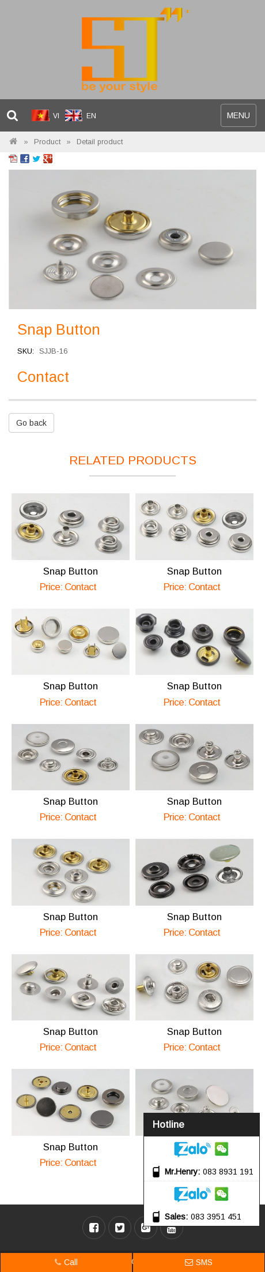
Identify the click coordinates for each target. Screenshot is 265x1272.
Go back (31, 422)
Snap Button (70, 571)
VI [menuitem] (56, 116)
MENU (241, 118)
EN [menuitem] (91, 116)
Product (47, 142)
